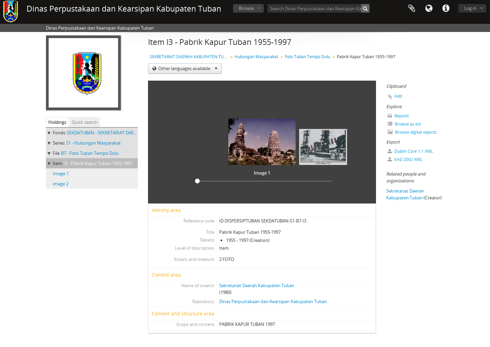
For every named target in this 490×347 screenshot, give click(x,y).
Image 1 (61, 173)
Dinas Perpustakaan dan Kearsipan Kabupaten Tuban (273, 301)
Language (428, 8)
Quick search (85, 122)
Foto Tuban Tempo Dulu (307, 57)
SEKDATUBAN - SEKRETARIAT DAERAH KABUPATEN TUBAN (125, 133)
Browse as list (404, 124)
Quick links (445, 8)
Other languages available (187, 68)
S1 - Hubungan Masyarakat (93, 143)
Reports (398, 116)
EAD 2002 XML (405, 159)
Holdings (57, 122)
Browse (246, 8)
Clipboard (411, 8)
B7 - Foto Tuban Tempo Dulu (90, 153)
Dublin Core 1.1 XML (410, 151)
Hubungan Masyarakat (256, 57)
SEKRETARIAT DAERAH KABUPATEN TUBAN (190, 57)
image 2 (60, 184)
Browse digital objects (412, 132)
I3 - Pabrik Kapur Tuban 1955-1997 (98, 163)
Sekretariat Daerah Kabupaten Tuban (256, 285)
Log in (470, 8)
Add (398, 96)
